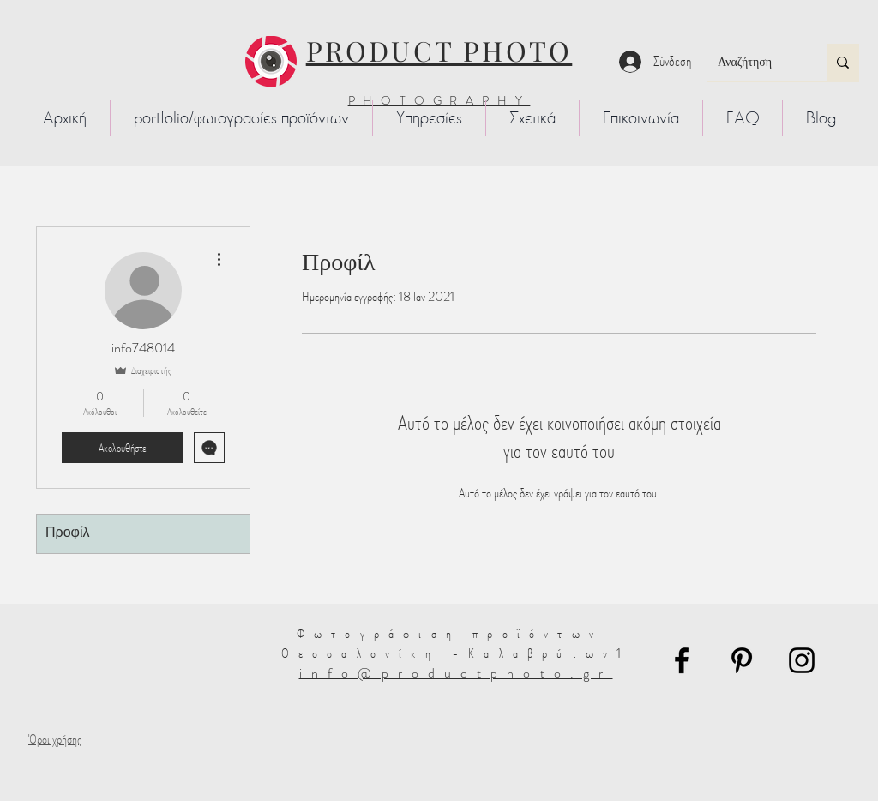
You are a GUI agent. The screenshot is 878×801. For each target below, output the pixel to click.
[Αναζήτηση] (754, 62)
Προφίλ (67, 533)
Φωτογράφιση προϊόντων (456, 633)
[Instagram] (802, 660)
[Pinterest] (742, 660)
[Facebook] (682, 660)
